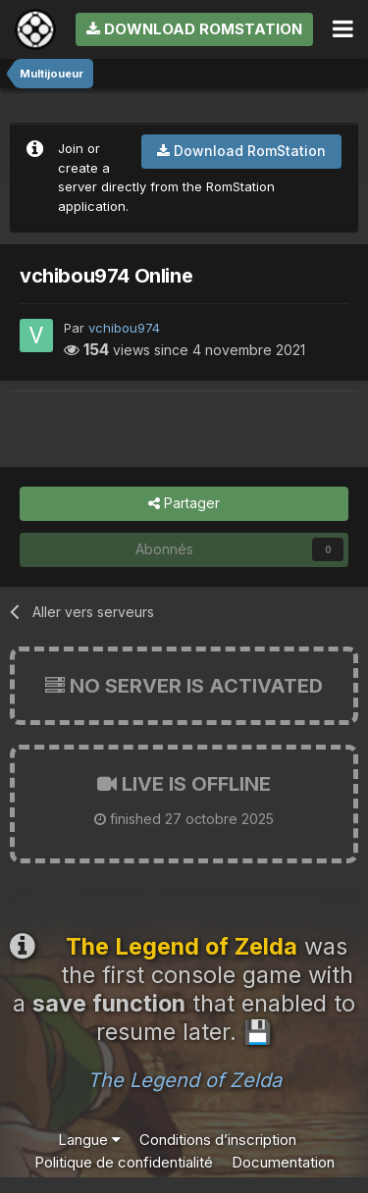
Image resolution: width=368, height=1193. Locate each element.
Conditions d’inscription (217, 1139)
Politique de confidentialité (123, 1162)
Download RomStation (194, 29)
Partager (184, 504)
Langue (89, 1139)
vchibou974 (124, 328)
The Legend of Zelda (184, 1080)
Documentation (283, 1162)
